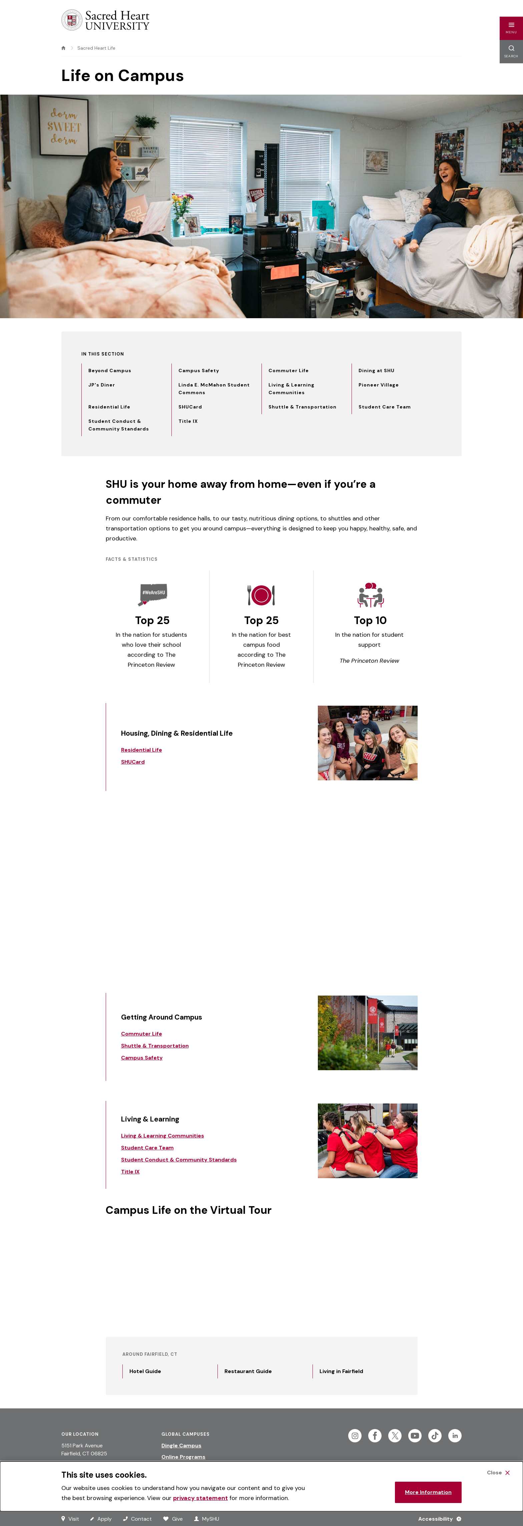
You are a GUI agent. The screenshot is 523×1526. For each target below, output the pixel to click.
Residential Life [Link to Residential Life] (141, 749)
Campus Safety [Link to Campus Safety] (142, 1057)
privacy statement (200, 1498)
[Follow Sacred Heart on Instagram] (355, 1435)
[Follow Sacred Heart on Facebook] (375, 1435)
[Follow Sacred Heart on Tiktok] (435, 1435)
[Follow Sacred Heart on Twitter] (395, 1435)
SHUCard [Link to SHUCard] (133, 761)
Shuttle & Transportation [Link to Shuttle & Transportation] (155, 1045)
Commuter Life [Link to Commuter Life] (141, 1033)
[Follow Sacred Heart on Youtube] (415, 1435)
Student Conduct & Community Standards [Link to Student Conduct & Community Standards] (179, 1159)
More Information (428, 1492)
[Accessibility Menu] (437, 1518)
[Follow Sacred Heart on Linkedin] (455, 1435)
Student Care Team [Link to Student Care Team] (147, 1147)
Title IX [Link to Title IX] (130, 1171)
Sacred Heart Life (96, 48)
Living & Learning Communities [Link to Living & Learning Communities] (162, 1135)
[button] (511, 28)
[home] (63, 48)
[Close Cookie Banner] (498, 1473)
